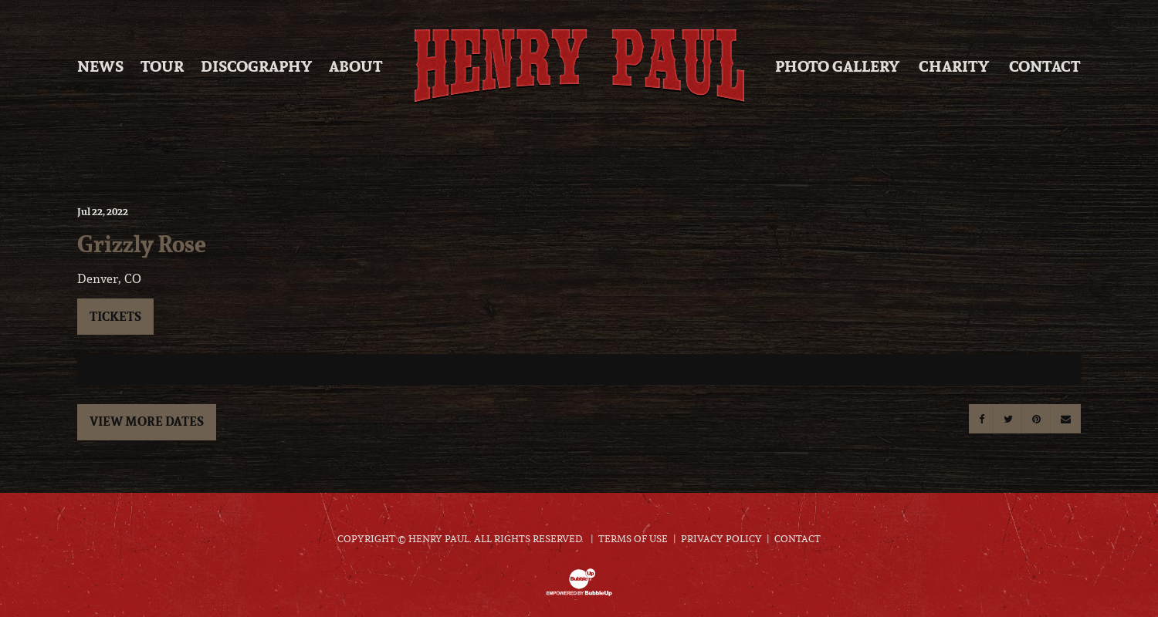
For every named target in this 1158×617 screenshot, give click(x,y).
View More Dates (147, 421)
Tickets (115, 316)
